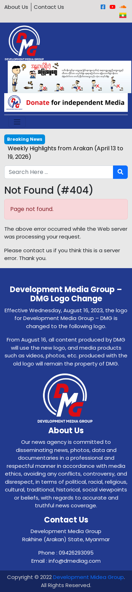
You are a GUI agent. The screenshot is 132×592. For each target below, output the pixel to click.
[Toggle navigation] (17, 122)
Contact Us (49, 7)
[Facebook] (103, 7)
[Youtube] (112, 7)
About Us (16, 7)
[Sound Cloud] (123, 7)
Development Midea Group (88, 577)
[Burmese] (122, 15)
